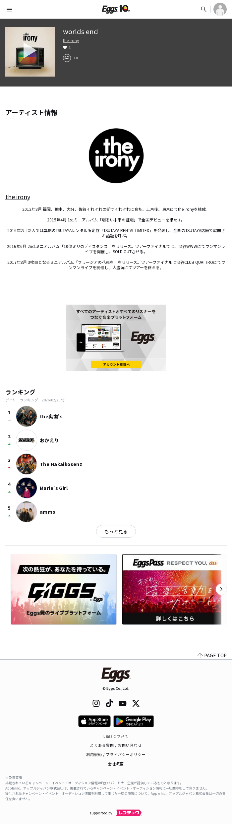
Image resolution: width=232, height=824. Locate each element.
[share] (67, 58)
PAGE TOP (212, 655)
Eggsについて (116, 735)
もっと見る (116, 531)
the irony (71, 40)
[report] (76, 58)
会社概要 (116, 763)
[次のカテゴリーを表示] (221, 589)
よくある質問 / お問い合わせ (116, 745)
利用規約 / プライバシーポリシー (116, 754)
